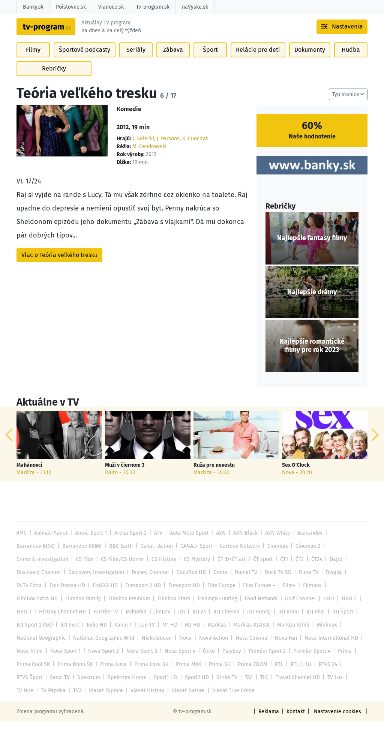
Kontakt (297, 719)
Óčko (207, 658)
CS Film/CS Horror (120, 567)
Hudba (351, 60)
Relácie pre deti (258, 60)
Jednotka (133, 619)
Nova (183, 645)
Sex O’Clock (296, 473)
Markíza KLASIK (248, 632)
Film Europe (220, 593)
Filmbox (309, 593)
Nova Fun (282, 645)
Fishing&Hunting (214, 606)
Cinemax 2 (305, 553)
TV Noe (24, 698)
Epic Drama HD (66, 593)
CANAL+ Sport (194, 553)
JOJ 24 (197, 619)
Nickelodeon (155, 645)
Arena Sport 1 (90, 540)
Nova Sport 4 (178, 658)
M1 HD (167, 632)
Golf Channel (297, 606)
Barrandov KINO (35, 553)
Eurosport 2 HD (141, 593)
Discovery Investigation (95, 580)
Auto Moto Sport (187, 540)
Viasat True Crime (229, 698)
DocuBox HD (188, 580)
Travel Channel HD (295, 685)
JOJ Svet (69, 632)
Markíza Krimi (289, 632)
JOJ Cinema (224, 619)
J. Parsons (167, 146)
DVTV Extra (29, 593)
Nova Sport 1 (65, 658)
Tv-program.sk (152, 7)
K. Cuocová (194, 146)
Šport (211, 60)
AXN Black (243, 540)
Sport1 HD (165, 685)
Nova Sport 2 (102, 658)
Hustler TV (104, 619)
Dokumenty (309, 60)
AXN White (274, 540)
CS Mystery (193, 567)
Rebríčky (54, 79)
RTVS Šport (29, 685)
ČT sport (258, 567)
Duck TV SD (274, 580)
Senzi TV (59, 685)
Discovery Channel (38, 580)
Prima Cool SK (33, 672)
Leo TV (145, 632)
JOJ (179, 619)
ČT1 (280, 567)
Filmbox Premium (127, 606)
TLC (263, 685)
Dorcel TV (242, 580)
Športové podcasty (84, 60)
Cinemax (275, 553)
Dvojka (329, 580)
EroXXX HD (104, 593)
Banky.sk (33, 7)
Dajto (331, 567)
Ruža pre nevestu (214, 473)
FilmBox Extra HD (36, 606)
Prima (341, 658)
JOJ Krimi (285, 619)
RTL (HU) (297, 672)
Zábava (173, 60)
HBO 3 (23, 619)
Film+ (286, 593)
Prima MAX (186, 672)
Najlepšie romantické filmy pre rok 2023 (312, 354)
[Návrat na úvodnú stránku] (64, 31)
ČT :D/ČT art (228, 567)
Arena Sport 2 (129, 540)
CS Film (83, 567)
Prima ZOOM (249, 672)
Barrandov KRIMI (81, 553)
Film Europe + (257, 593)
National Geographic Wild (102, 645)
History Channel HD (61, 619)
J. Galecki (142, 146)
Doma (217, 580)
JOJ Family (255, 619)
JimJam (160, 619)
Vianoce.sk (110, 7)
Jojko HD (96, 632)
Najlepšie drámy (312, 300)
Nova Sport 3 (140, 658)
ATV (157, 540)
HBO (325, 606)
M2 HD (189, 632)
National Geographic (40, 645)
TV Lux (332, 685)
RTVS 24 (324, 672)
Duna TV (304, 580)
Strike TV (225, 685)
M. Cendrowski (149, 154)
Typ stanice (346, 102)
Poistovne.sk (71, 7)
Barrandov (306, 540)
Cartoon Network (238, 553)
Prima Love (112, 672)
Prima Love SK (149, 672)
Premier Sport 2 (264, 658)
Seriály (136, 60)
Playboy (229, 658)
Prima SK (216, 672)
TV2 (76, 698)
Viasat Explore (105, 698)
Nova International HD (326, 645)
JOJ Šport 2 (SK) (34, 632)
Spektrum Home (126, 685)
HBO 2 (345, 606)
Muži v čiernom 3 (125, 473)
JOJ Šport (339, 619)
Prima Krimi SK (74, 672)
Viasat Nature (185, 698)
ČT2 (295, 567)
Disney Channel (148, 580)
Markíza (214, 632)
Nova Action (211, 645)
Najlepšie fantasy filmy (312, 246)
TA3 (247, 685)
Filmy (33, 60)
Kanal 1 (121, 632)
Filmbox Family (81, 606)
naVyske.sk (194, 7)
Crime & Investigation (42, 567)
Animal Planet (50, 540)
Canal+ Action (155, 553)
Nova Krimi (29, 658)
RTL (276, 672)
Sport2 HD (196, 685)
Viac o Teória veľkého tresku (59, 262)
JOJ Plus (312, 619)
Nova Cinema (248, 645)
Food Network (258, 606)
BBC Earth (120, 553)
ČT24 (312, 567)
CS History (161, 567)
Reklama (271, 719)
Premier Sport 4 (308, 658)
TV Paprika (52, 698)
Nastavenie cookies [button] (339, 719)
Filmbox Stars (171, 606)
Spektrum (88, 685)
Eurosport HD (182, 593)
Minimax (323, 632)
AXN (219, 540)
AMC (21, 540)
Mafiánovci (29, 473)
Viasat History (145, 698)
